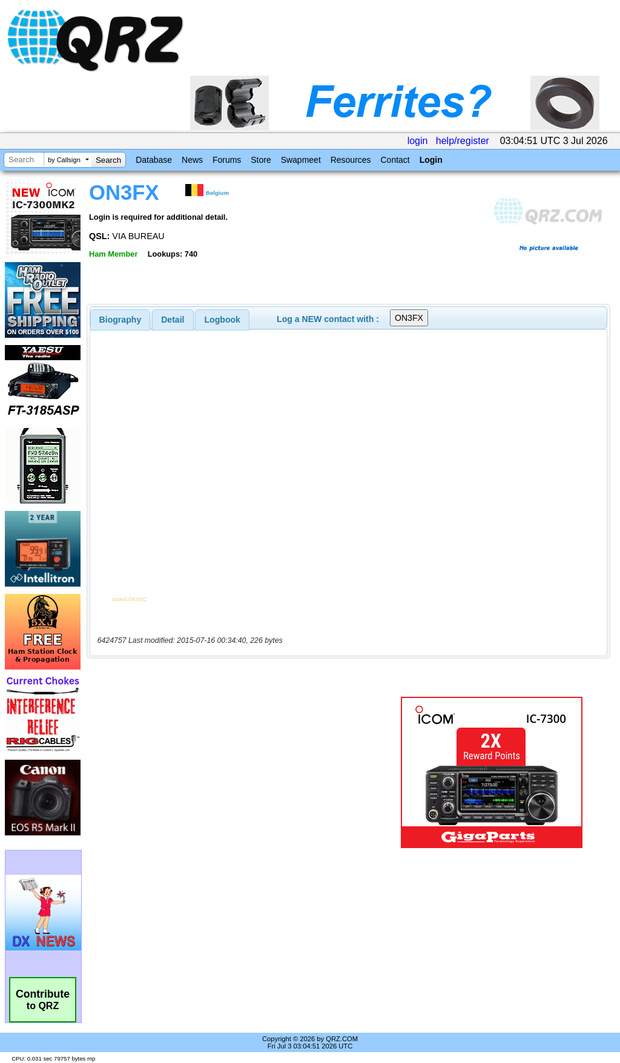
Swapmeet (301, 160)
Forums (227, 160)
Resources (351, 160)
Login (431, 160)
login (417, 141)
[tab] (120, 319)
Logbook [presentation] (222, 319)
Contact (394, 160)
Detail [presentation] (172, 319)
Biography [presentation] (120, 319)
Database (154, 160)
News (192, 160)
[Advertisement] (239, 772)
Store (261, 160)
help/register (462, 141)
